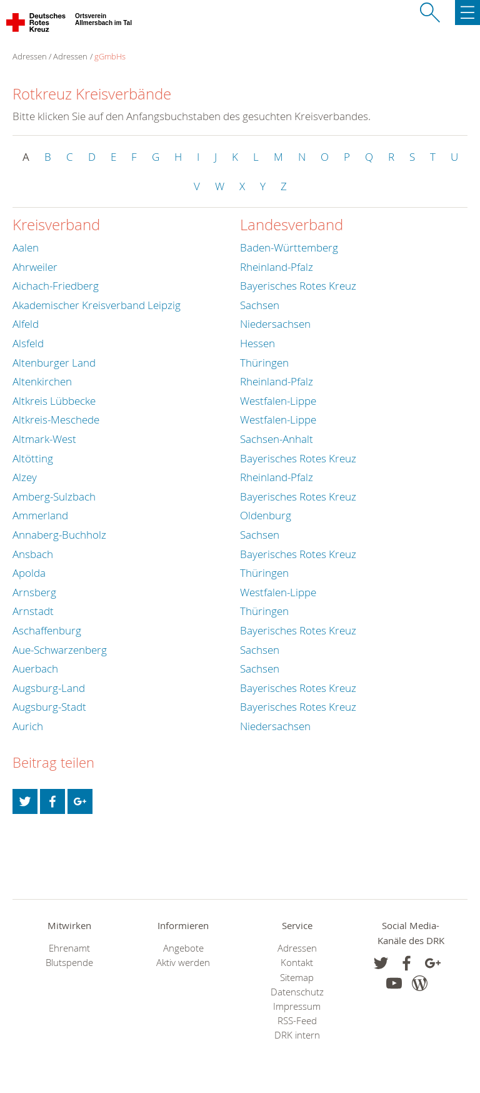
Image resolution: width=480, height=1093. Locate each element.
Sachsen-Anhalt (276, 439)
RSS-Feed (297, 1021)
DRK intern (297, 1035)
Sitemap (297, 978)
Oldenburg (265, 515)
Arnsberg (34, 592)
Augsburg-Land (48, 688)
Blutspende (69, 962)
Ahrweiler (35, 267)
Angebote (183, 948)
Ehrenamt (69, 948)
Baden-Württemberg (289, 247)
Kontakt (297, 962)
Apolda (29, 573)
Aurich (27, 726)
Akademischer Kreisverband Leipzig (96, 305)
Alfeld (25, 324)
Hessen (257, 343)
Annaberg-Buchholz (59, 534)
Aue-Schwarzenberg (59, 650)
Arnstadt (33, 611)
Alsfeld (28, 343)
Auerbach (35, 668)
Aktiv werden (183, 962)
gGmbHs (110, 56)
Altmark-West (44, 439)
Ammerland (40, 515)
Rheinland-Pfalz (276, 267)
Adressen (70, 56)
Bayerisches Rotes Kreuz (298, 285)
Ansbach (32, 554)
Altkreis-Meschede (55, 419)
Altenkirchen (42, 381)
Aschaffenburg (46, 630)
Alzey (24, 477)
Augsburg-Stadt (49, 706)
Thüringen (264, 362)
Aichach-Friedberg (55, 285)
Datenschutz (297, 992)
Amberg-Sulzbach (54, 496)
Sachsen (259, 305)
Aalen (25, 247)
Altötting (32, 458)
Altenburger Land (54, 362)
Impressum (297, 1006)
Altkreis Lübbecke (54, 401)
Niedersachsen (275, 324)
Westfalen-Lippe (278, 401)
